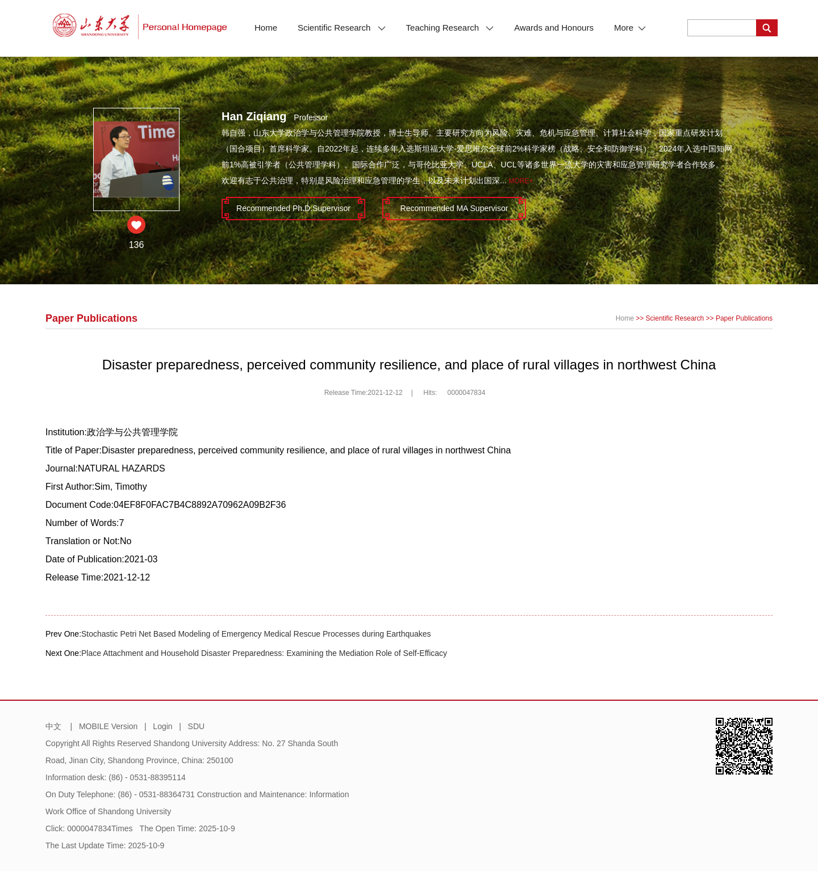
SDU (196, 726)
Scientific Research (342, 27)
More (630, 27)
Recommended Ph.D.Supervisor (293, 208)
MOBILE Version (108, 726)
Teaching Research (450, 27)
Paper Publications (744, 318)
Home (265, 27)
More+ (521, 181)
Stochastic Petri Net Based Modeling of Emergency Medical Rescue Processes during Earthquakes (256, 633)
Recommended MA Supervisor (454, 208)
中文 (53, 726)
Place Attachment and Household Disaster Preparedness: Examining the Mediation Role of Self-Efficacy (264, 653)
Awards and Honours (554, 27)
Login (162, 726)
